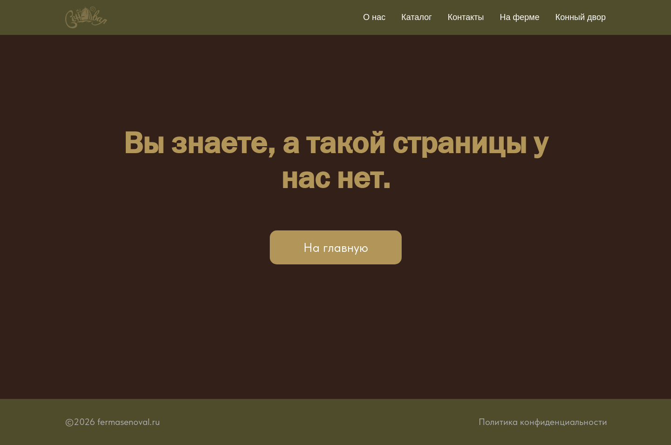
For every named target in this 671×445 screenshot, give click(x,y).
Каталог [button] (416, 17)
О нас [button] (374, 17)
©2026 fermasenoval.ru (112, 421)
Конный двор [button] (580, 17)
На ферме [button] (520, 17)
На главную (335, 247)
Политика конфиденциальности (543, 421)
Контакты (466, 17)
